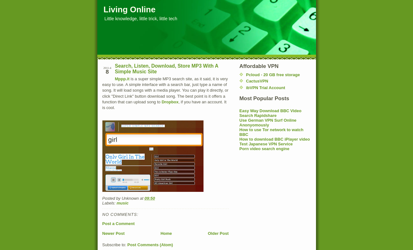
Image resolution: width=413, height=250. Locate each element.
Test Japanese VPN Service (266, 144)
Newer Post (113, 233)
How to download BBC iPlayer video (275, 139)
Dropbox (169, 102)
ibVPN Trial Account (265, 87)
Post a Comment (118, 223)
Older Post (218, 233)
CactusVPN (257, 81)
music (123, 203)
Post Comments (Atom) (150, 244)
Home (166, 233)
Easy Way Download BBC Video (271, 110)
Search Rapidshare (258, 115)
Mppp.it (122, 78)
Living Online (130, 9)
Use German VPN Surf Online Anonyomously (268, 122)
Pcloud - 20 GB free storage (273, 74)
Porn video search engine (264, 148)
